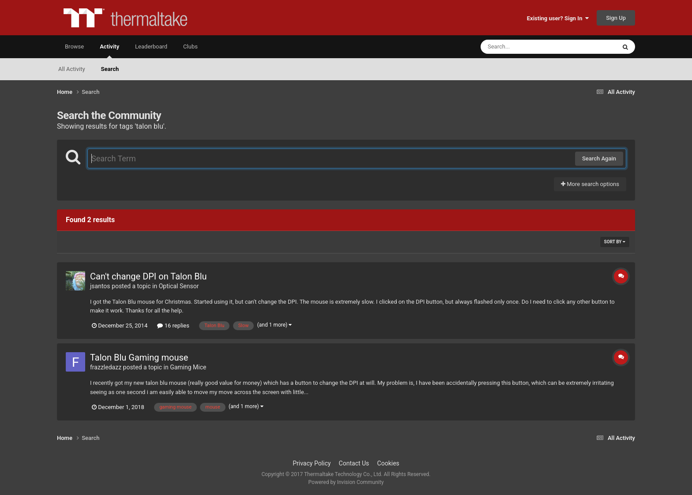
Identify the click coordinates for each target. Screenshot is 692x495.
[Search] (526, 47)
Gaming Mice (188, 367)
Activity (109, 50)
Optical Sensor (179, 286)
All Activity (71, 69)
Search (110, 69)
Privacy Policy (312, 463)
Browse (74, 46)
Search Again (599, 158)
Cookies (388, 463)
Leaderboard (151, 46)
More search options (590, 184)
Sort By (614, 241)
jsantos (100, 286)
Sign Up (616, 18)
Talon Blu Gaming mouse (139, 357)
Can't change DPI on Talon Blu (148, 276)
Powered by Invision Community (346, 482)
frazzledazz (105, 367)
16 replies (173, 325)
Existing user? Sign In (558, 18)
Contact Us (354, 463)
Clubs (190, 46)
